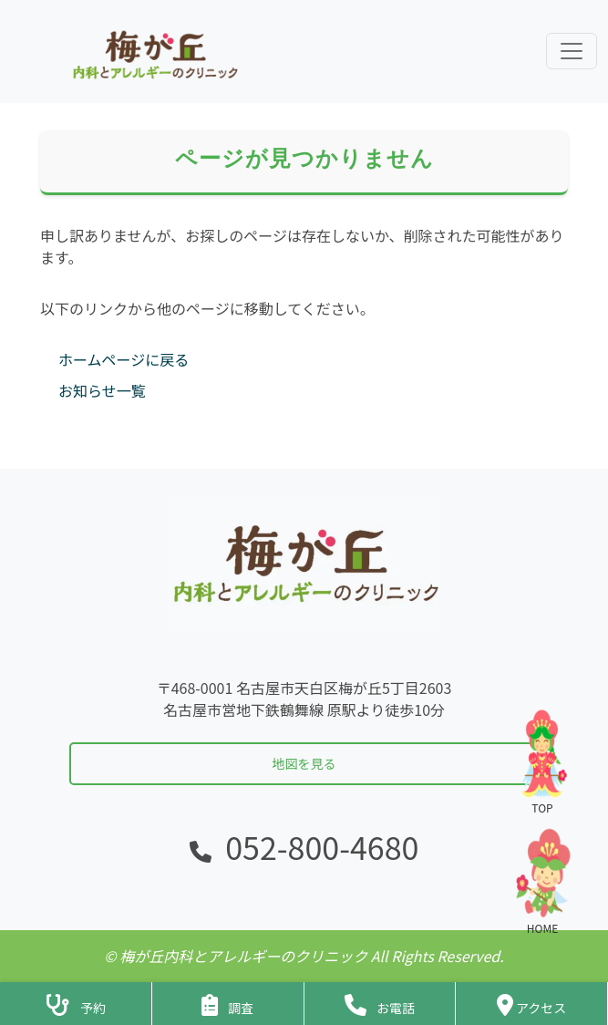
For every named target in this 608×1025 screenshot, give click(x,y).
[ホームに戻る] (153, 51)
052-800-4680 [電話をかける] (321, 846)
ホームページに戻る (123, 359)
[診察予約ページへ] (75, 1003)
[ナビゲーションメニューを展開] (571, 51)
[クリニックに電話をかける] (380, 1003)
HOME (542, 881)
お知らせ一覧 (102, 390)
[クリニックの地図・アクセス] (531, 1003)
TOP (542, 761)
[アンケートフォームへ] (228, 1003)
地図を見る (304, 763)
